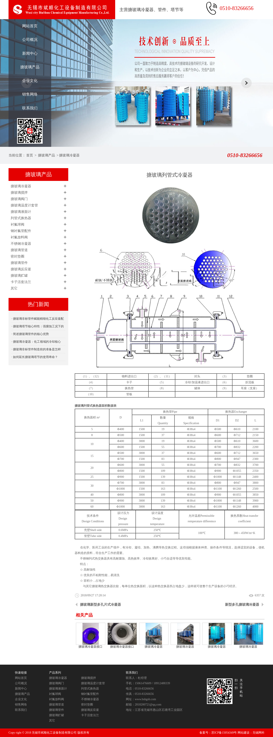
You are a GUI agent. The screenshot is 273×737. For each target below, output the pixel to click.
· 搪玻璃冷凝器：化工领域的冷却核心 (36, 341)
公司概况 (30, 39)
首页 (29, 155)
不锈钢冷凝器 (21, 243)
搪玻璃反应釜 (21, 269)
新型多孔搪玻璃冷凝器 (242, 604)
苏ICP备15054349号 (224, 732)
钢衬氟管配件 (21, 231)
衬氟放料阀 (19, 237)
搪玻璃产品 (29, 67)
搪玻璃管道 (19, 250)
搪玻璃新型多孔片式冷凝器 (100, 604)
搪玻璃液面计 (21, 211)
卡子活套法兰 (21, 282)
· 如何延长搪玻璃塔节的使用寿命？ (35, 357)
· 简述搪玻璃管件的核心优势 (30, 334)
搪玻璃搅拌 (19, 192)
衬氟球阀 (17, 224)
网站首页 (30, 26)
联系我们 (30, 108)
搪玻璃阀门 (19, 199)
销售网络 (30, 94)
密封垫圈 (17, 256)
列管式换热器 (21, 218)
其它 (14, 288)
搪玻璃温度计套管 (24, 205)
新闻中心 (30, 53)
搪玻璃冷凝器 (69, 155)
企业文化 (30, 81)
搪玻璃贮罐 (19, 275)
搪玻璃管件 (19, 263)
